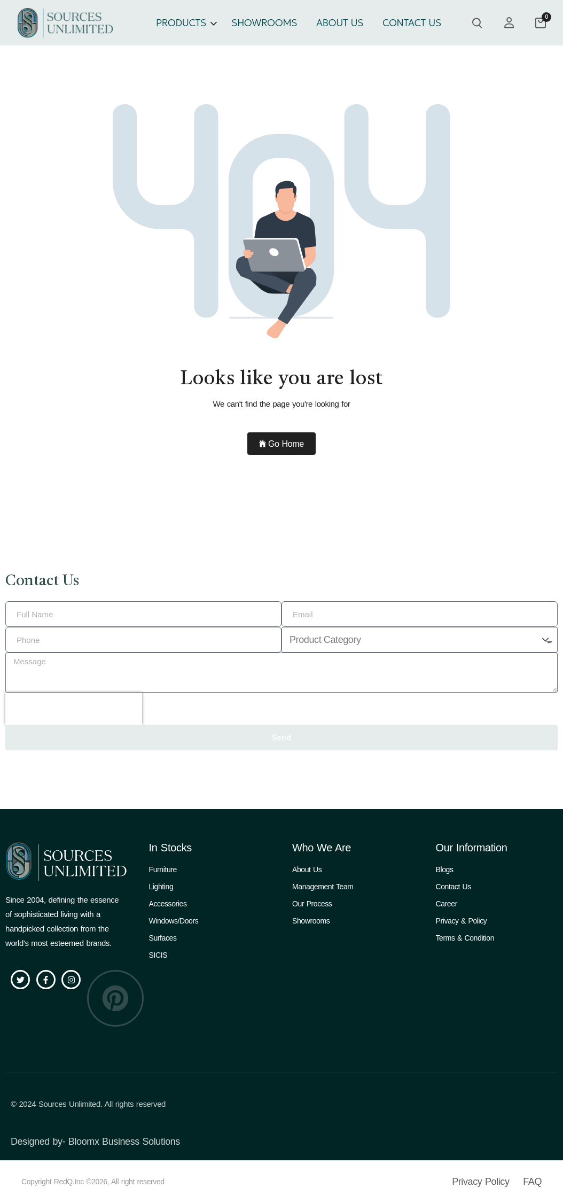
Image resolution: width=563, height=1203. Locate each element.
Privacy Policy (480, 1181)
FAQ (532, 1181)
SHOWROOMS (264, 23)
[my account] (509, 22)
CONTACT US (411, 23)
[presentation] (73, 709)
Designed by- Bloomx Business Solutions (95, 1141)
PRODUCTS (181, 23)
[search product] (477, 23)
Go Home (281, 444)
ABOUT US (339, 23)
